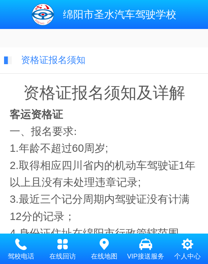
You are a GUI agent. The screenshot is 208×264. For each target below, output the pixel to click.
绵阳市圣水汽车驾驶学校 (119, 14)
